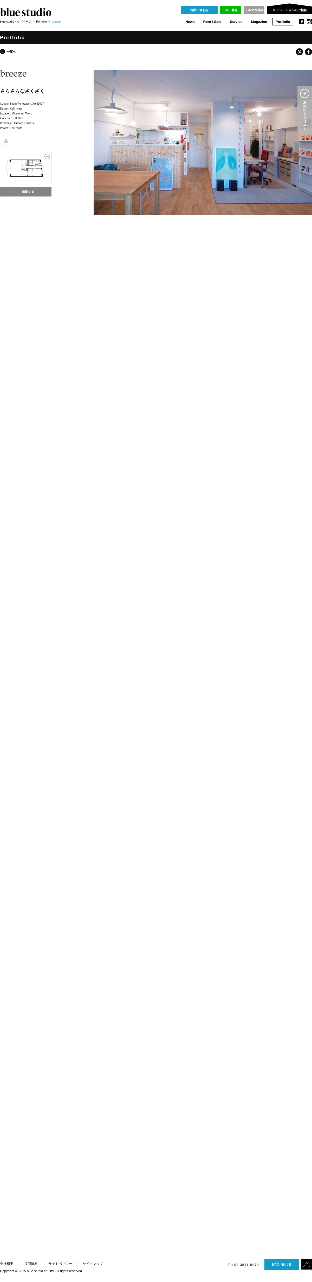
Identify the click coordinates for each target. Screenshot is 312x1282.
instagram (309, 21)
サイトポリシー (60, 1264)
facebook (301, 21)
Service (236, 22)
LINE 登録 (231, 10)
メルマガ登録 (254, 10)
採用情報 (31, 1264)
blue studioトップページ (15, 21)
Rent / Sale (212, 22)
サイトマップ (93, 1264)
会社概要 (7, 1264)
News (190, 22)
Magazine (259, 22)
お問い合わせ (199, 10)
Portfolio (283, 22)
